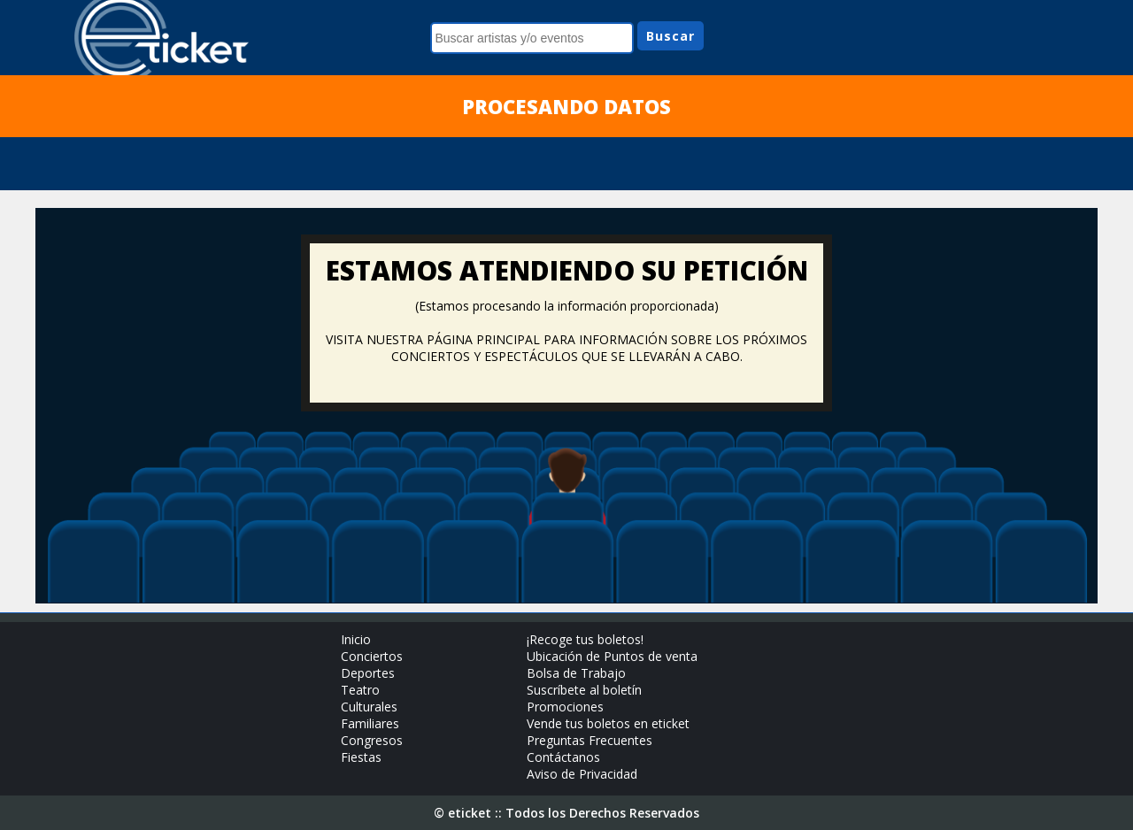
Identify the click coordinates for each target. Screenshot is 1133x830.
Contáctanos (563, 757)
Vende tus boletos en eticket (608, 723)
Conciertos (372, 656)
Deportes (368, 673)
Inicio (356, 639)
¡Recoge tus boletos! (585, 639)
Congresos (372, 740)
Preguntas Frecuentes (589, 740)
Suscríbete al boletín (584, 689)
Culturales (369, 706)
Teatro (360, 689)
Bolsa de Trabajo (576, 673)
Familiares (370, 723)
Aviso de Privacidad (582, 773)
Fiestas (361, 757)
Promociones (565, 706)
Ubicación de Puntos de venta (612, 656)
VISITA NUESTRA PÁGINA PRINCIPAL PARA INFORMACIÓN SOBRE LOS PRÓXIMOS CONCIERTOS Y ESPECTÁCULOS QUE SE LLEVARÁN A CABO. (566, 348)
